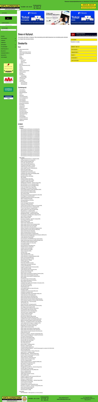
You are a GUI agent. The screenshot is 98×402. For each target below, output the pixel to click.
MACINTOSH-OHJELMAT (24, 103)
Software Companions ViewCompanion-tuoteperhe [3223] (31, 228)
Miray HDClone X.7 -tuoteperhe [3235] (28, 210)
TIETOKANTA (21, 115)
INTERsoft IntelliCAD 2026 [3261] (27, 178)
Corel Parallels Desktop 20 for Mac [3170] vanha (29, 288)
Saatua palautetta (24, 82)
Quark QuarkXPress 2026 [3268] (27, 170)
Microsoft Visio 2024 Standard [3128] (27, 337)
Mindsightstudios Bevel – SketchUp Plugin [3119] (30, 353)
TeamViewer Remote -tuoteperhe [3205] (28, 312)
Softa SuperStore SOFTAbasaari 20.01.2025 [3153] (30, 147)
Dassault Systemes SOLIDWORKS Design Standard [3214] (31, 238)
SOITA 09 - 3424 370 (88, 5)
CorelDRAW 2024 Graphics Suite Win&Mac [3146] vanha (31, 318)
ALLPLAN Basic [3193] (25, 261)
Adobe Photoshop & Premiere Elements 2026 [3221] (30, 229)
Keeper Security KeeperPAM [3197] (27, 257)
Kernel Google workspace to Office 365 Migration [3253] (31, 189)
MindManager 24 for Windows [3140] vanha (29, 325)
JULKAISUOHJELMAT (23, 96)
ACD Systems (23, 60)
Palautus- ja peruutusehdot (24, 70)
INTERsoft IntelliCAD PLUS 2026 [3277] (28, 160)
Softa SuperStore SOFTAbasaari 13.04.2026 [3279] (30, 129)
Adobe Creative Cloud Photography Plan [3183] (29, 274)
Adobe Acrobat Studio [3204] (26, 250)
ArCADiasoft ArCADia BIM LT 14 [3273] (28, 165)
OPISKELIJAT (21, 107)
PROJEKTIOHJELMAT (23, 108)
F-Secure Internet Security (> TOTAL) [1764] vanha (30, 350)
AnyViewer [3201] (24, 252)
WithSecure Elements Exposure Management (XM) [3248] (31, 194)
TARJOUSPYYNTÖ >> (75, 52)
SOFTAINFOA (22, 74)
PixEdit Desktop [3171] (25, 286)
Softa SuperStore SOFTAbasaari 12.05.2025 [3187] (30, 142)
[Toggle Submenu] (15, 38)
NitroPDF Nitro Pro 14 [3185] (26, 272)
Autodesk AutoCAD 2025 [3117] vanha (28, 358)
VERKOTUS (21, 120)
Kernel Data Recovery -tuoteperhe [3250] (28, 192)
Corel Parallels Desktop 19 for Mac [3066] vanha (29, 369)
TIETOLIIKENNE (22, 116)
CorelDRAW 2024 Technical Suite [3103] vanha (29, 384)
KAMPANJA (21, 54)
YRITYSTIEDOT (22, 81)
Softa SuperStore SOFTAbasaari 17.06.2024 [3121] (30, 151)
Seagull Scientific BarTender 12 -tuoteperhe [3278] (30, 158)
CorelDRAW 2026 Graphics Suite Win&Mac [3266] (30, 173)
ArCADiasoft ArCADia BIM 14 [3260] (27, 180)
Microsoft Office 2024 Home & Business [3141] (29, 324)
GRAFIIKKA (21, 95)
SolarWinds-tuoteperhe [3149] (26, 314)
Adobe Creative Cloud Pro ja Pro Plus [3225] (29, 225)
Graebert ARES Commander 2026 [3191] (28, 264)
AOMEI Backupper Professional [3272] (28, 166)
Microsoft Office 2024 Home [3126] (27, 340)
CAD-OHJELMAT (22, 91)
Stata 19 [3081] (23, 277)
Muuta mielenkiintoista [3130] (24, 65)
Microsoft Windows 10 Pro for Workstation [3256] (29, 185)
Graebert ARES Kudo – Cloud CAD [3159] (28, 301)
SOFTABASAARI (22, 109)
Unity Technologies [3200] (25, 253)
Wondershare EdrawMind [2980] (26, 388)
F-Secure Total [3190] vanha (26, 265)
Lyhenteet (21, 64)
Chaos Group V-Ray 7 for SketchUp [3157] (28, 304)
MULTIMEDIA (21, 104)
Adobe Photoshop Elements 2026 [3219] (28, 232)
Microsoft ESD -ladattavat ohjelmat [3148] (28, 316)
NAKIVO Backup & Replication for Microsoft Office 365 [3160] (32, 300)
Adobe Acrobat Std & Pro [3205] (26, 249)
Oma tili (20, 66)
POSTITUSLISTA (22, 72)
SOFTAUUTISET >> (74, 58)
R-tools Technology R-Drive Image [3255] (28, 186)
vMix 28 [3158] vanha (25, 302)
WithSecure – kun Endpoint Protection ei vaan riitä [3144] (31, 321)
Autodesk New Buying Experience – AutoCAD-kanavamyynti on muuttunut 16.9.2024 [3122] (37, 348)
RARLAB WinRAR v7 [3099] (26, 389)
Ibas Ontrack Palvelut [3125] (26, 341)
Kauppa (20, 57)
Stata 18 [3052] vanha (25, 374)
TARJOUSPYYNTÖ (22, 77)
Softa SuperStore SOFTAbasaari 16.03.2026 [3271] (30, 130)
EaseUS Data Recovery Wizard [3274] (28, 164)
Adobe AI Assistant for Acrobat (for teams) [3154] (29, 308)
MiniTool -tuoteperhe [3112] (26, 365)
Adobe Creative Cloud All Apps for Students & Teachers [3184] (32, 273)
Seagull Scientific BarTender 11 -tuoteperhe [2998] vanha (31, 361)
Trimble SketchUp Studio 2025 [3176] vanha (29, 269)
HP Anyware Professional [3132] (26, 336)
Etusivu (20, 50)
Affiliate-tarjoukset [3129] (23, 49)
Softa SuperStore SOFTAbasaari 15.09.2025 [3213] (30, 138)
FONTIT (20, 93)
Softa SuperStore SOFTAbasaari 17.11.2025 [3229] (30, 135)
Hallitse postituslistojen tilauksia (25, 52)
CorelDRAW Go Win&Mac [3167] (27, 292)
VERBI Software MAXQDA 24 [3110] (27, 373)
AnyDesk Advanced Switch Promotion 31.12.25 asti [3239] (31, 205)
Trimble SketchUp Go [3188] (26, 268)
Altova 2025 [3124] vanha (25, 342)
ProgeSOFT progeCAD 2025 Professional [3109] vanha (31, 376)
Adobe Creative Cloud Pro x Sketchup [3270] (29, 168)
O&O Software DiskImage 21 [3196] (27, 258)
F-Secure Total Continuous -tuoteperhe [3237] (29, 208)
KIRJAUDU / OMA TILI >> (75, 46)
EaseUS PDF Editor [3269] (25, 169)
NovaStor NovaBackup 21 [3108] (27, 377)
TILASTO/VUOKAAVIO (23, 117)
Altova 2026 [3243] (24, 201)
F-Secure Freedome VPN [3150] (26, 313)
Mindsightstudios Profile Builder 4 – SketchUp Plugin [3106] (31, 380)
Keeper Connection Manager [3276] (27, 161)
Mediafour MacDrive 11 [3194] (26, 260)
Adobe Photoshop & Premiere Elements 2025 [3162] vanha (31, 298)
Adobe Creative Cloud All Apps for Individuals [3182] (30, 276)
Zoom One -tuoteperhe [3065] (26, 360)
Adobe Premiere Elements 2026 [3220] (28, 230)
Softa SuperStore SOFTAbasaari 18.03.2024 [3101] (30, 155)
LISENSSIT (21, 58)
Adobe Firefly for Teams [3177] (26, 281)
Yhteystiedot (21, 80)
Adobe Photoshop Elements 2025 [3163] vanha (29, 297)
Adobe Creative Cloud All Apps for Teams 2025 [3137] (30, 329)
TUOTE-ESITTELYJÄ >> (75, 60)
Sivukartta (21, 73)
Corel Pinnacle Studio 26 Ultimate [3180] (28, 278)
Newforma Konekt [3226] (25, 221)
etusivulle (39, 37)
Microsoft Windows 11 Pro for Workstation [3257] (29, 184)
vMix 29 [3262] (23, 177)
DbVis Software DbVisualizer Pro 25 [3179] (28, 280)
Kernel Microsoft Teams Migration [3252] (28, 190)
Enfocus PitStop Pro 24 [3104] (26, 382)
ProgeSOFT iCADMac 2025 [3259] (27, 181)
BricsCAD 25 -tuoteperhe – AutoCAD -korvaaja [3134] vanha (32, 333)
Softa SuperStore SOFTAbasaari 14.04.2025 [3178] (30, 143)
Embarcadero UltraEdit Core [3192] (27, 262)
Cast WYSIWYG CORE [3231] (26, 216)
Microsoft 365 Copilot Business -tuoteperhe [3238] (30, 206)
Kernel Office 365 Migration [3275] (27, 162)
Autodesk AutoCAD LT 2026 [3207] (27, 246)
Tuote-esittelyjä (23, 76)
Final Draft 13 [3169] (24, 289)
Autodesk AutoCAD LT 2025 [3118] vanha (28, 357)
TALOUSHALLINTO (23, 111)
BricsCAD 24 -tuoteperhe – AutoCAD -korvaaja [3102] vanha (32, 385)
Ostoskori (21, 68)
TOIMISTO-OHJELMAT (23, 119)
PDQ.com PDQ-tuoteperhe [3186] (27, 270)
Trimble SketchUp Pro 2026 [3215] (27, 237)
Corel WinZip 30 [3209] (25, 244)
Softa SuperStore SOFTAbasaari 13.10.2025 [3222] (30, 137)
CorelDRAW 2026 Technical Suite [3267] (28, 172)
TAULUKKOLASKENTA (23, 112)
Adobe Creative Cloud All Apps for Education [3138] (30, 328)
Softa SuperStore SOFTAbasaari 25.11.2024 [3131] (30, 150)
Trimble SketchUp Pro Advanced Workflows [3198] (30, 256)
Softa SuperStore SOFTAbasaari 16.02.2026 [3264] (30, 131)
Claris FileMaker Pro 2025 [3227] (27, 220)
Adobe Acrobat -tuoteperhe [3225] (27, 222)
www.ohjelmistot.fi (63, 397)
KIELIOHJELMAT (22, 99)
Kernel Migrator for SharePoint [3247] (27, 196)
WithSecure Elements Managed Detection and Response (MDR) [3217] (34, 234)
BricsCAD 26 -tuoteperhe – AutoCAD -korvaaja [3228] (30, 218)
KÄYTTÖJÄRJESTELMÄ (23, 101)
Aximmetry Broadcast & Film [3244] (27, 200)
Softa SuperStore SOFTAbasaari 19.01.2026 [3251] (30, 133)
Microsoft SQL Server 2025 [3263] (27, 176)
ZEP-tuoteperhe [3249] (25, 193)
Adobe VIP (23, 61)
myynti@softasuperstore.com (88, 7)
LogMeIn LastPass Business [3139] (27, 326)
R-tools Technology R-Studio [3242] (27, 202)
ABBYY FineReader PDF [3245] (26, 198)
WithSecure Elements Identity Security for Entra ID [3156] (31, 305)
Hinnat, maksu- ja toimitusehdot (25, 53)
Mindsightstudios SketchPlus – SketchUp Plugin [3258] (31, 182)
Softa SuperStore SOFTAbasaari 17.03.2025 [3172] (30, 145)
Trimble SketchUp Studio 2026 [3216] (27, 236)
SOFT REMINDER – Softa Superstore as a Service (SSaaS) (32, 392)
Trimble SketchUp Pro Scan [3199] (27, 254)
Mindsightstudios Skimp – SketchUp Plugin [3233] (30, 213)
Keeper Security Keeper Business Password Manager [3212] (32, 240)
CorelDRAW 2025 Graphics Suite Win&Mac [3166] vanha (31, 293)
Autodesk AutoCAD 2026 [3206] (26, 248)
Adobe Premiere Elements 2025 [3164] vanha (29, 296)
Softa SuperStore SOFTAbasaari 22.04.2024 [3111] (30, 154)
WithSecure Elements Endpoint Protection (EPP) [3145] (31, 320)
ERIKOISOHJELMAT (23, 92)
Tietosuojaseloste (24, 84)
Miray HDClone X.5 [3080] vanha (27, 364)
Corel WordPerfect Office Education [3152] (28, 309)
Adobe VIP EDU (24, 62)
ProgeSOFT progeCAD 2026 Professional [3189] (29, 266)
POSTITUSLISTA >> (74, 49)
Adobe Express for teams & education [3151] (29, 310)
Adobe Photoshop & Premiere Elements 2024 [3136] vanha (31, 330)
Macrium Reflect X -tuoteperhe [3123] (27, 344)
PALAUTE (21, 69)
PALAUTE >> (73, 55)
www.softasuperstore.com (63, 399)
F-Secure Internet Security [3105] (27, 381)
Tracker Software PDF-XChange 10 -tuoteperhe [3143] (30, 322)
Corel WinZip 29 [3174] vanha (26, 284)
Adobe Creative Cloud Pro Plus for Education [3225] (30, 224)
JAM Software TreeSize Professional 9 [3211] (29, 241)
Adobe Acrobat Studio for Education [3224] (28, 226)
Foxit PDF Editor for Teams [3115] (27, 368)
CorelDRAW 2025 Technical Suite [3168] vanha (29, 290)
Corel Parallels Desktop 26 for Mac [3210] (28, 242)
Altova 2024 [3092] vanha (25, 349)
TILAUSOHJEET (22, 78)
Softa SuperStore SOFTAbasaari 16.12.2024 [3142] (30, 149)
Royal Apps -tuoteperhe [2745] (26, 345)
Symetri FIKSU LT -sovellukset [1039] (27, 352)
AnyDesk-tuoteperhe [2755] (26, 372)
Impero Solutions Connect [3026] (27, 356)
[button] (32, 18)
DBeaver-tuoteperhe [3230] (26, 217)
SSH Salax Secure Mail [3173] (26, 285)
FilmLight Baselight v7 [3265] (26, 174)
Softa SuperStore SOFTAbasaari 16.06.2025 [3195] (30, 141)
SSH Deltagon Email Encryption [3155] (28, 306)
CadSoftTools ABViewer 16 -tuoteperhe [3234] (29, 212)
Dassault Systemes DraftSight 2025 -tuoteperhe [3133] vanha (32, 334)
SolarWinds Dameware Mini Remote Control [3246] (30, 197)
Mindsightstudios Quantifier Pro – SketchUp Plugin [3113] (31, 366)
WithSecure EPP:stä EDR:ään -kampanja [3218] (29, 233)
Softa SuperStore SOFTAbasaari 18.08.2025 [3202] (30, 139)
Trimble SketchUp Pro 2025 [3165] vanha (28, 294)
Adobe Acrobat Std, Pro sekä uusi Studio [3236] (29, 209)
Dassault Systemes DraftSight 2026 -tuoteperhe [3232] (31, 214)
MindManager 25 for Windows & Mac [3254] (29, 188)
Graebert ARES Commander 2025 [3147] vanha (29, 317)
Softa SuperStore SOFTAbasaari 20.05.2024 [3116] (30, 153)
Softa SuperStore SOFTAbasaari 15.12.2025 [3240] (30, 134)
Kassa (20, 56)
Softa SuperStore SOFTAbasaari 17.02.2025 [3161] (30, 146)
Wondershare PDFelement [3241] (27, 204)
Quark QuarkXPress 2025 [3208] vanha (28, 245)
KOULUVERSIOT (22, 100)
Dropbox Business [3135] (25, 332)
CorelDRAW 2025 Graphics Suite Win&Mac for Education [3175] (32, 282)
